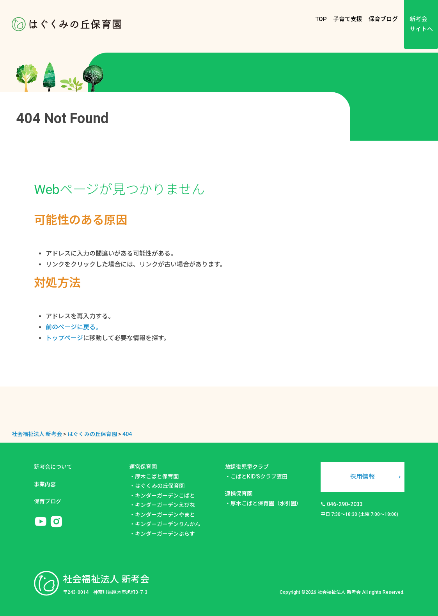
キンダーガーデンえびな (165, 505)
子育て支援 (347, 19)
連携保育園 (238, 494)
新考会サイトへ (421, 24)
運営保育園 (143, 467)
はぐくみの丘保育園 (159, 486)
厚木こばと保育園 (157, 476)
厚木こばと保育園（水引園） (266, 503)
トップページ (64, 338)
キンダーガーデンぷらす (165, 534)
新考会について (53, 467)
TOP (321, 19)
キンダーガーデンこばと (165, 495)
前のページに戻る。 (74, 327)
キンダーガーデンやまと (165, 515)
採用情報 (362, 476)
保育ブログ (383, 19)
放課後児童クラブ (247, 467)
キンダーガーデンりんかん (167, 524)
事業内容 (45, 484)
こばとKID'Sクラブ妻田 (259, 476)
